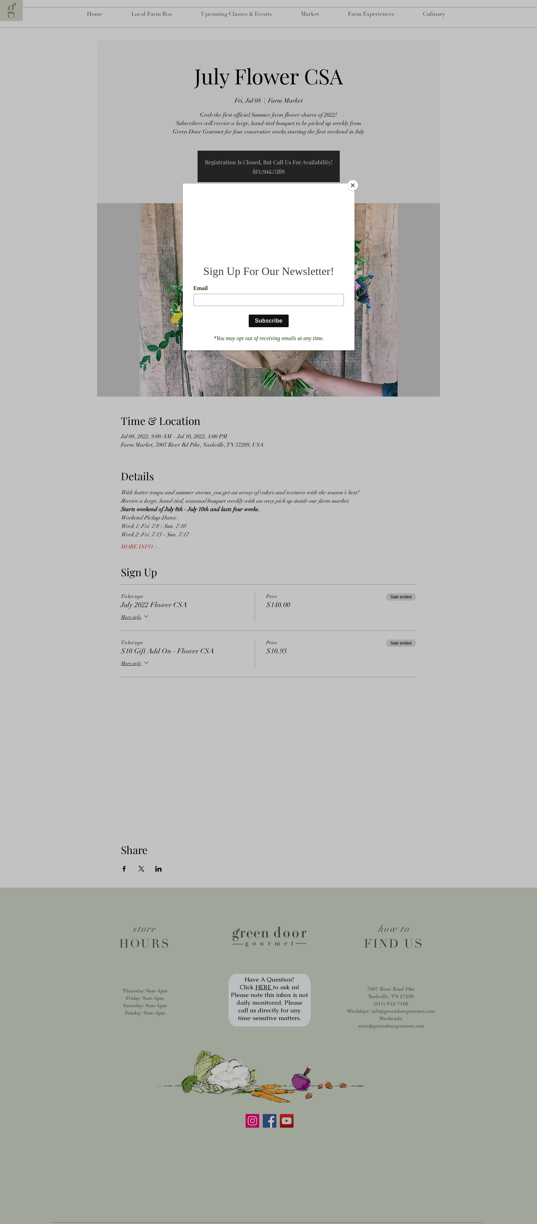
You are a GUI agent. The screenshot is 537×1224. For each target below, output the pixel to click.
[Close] (352, 185)
